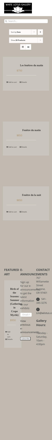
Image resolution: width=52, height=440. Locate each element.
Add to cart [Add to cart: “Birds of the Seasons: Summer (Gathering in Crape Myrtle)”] (8, 334)
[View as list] (28, 47)
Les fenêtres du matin (31, 65)
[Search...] (26, 21)
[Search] (6, 21)
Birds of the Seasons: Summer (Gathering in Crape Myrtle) (14, 302)
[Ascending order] (40, 32)
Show (18, 40)
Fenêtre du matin (31, 130)
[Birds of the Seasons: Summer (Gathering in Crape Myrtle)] (8, 289)
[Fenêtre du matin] (10, 130)
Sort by (16, 32)
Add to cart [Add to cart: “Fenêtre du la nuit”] (12, 212)
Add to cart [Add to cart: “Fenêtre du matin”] (12, 147)
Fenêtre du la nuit (31, 195)
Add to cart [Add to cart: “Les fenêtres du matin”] (12, 82)
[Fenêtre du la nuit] (10, 195)
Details (24, 82)
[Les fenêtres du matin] (10, 66)
